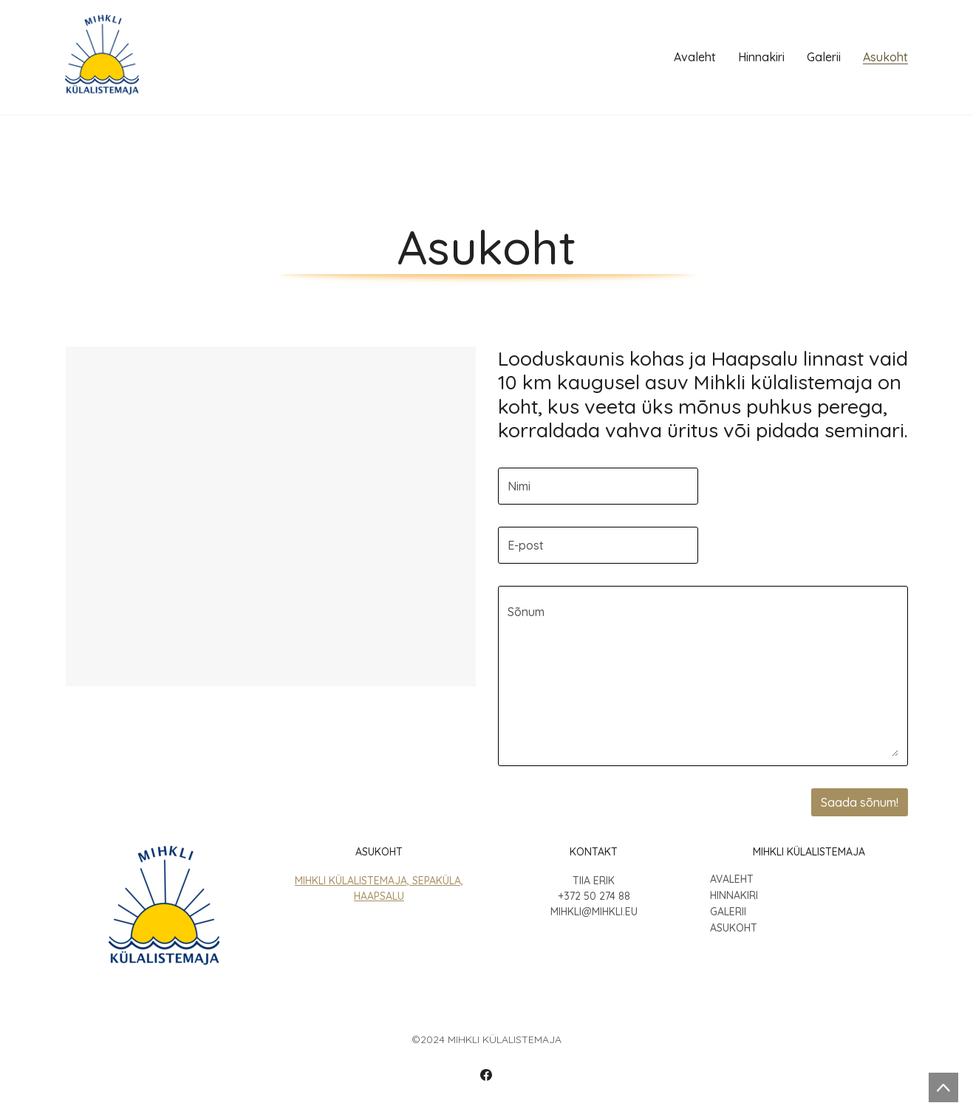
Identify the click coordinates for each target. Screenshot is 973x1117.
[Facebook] (486, 1074)
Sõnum (526, 611)
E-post (526, 545)
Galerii (728, 912)
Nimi (519, 486)
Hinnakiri (734, 895)
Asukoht (733, 928)
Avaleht (732, 879)
